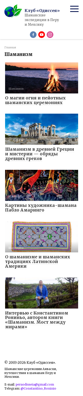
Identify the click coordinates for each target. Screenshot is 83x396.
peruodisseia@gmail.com (34, 384)
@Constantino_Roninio (38, 388)
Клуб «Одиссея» (42, 10)
